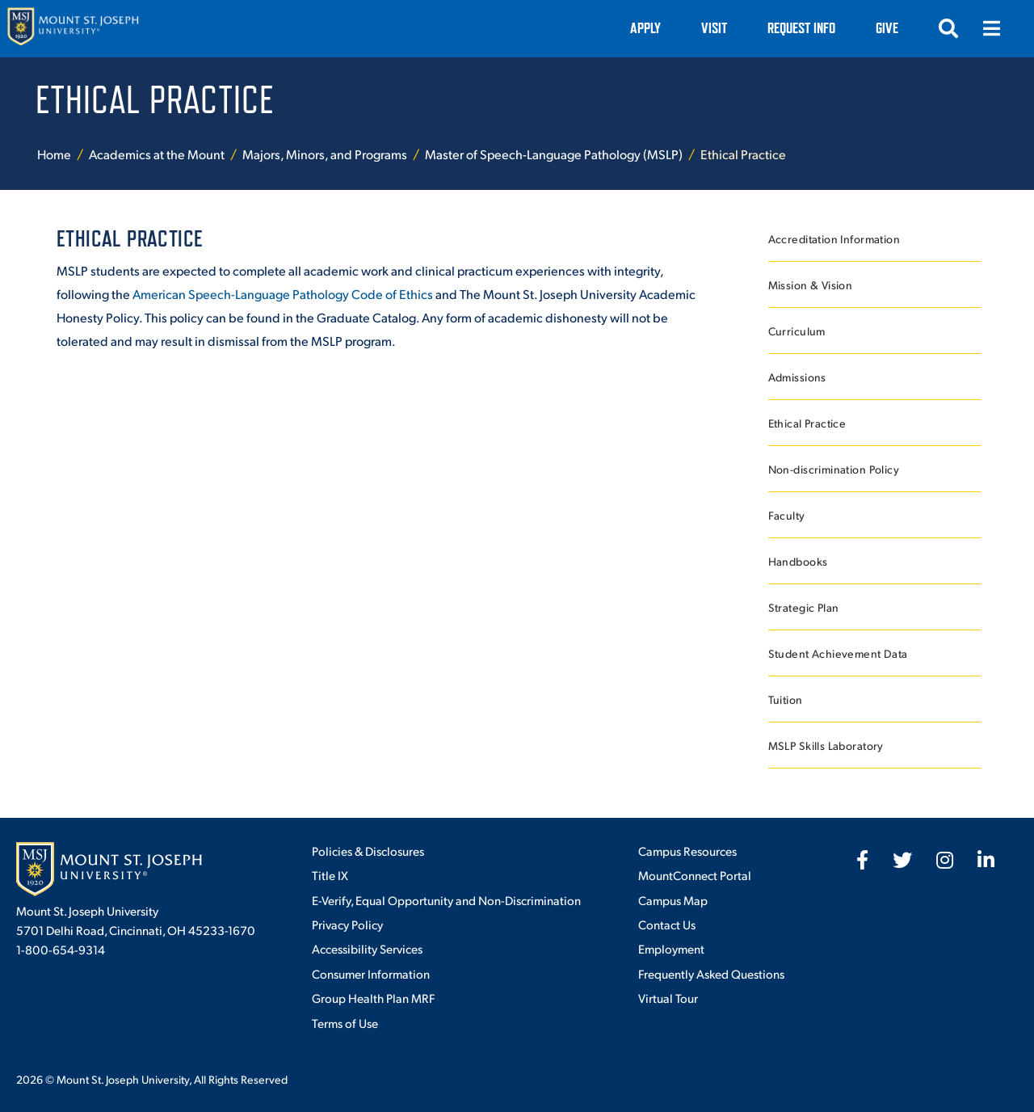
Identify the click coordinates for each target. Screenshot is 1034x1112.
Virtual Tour (668, 997)
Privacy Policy (347, 924)
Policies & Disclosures (368, 850)
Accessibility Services (367, 948)
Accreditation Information (834, 239)
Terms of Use (345, 1022)
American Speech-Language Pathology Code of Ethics (282, 293)
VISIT (714, 27)
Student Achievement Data (838, 653)
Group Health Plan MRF (373, 997)
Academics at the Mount (157, 153)
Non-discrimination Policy (834, 469)
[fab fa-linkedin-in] (985, 860)
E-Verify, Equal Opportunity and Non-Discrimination (446, 900)
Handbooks (798, 561)
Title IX (330, 874)
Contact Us (667, 924)
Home (54, 153)
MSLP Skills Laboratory (826, 745)
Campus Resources (687, 850)
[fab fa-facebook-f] (862, 860)
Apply (645, 27)
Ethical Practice (807, 423)
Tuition (785, 699)
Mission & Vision (810, 285)
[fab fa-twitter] (902, 860)
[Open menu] (992, 28)
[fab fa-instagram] (944, 860)
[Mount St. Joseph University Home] (72, 28)
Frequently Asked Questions (711, 973)
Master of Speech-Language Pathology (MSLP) (554, 153)
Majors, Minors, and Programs (324, 153)
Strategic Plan (803, 607)
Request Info (801, 27)
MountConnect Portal (694, 874)
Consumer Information (371, 973)
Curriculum (797, 331)
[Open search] (948, 28)
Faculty (786, 515)
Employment (671, 948)
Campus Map (673, 900)
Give (887, 27)
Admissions (797, 377)
